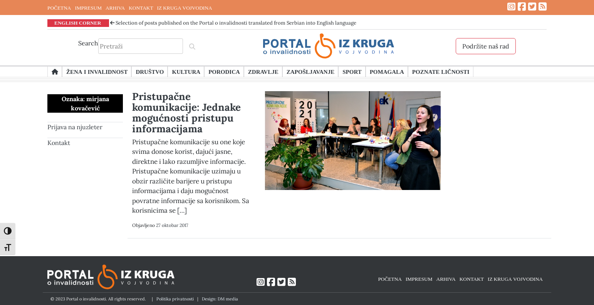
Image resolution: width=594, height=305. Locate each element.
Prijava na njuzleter (74, 127)
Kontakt (58, 143)
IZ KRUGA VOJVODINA (184, 7)
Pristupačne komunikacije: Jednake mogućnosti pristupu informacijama (186, 112)
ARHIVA (115, 7)
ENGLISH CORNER (77, 22)
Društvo (150, 71)
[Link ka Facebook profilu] (522, 7)
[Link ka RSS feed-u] (543, 7)
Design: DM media (220, 299)
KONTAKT (141, 7)
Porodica (224, 71)
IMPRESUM (88, 7)
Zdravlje (263, 71)
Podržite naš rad (485, 46)
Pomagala (387, 71)
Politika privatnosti (175, 299)
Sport (351, 71)
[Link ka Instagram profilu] (511, 7)
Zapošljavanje (310, 71)
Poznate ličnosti (441, 71)
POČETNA (59, 7)
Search (88, 43)
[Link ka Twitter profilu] (532, 7)
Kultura (186, 71)
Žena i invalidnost (97, 71)
